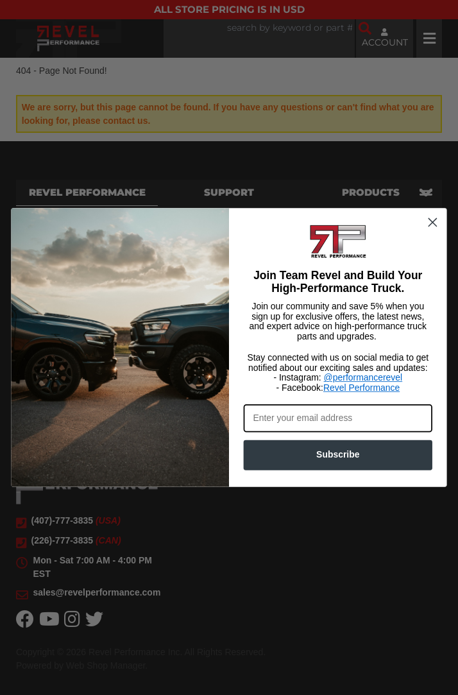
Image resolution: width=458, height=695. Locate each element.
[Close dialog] (432, 222)
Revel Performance (361, 388)
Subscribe (337, 454)
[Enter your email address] (338, 418)
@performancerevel (363, 377)
